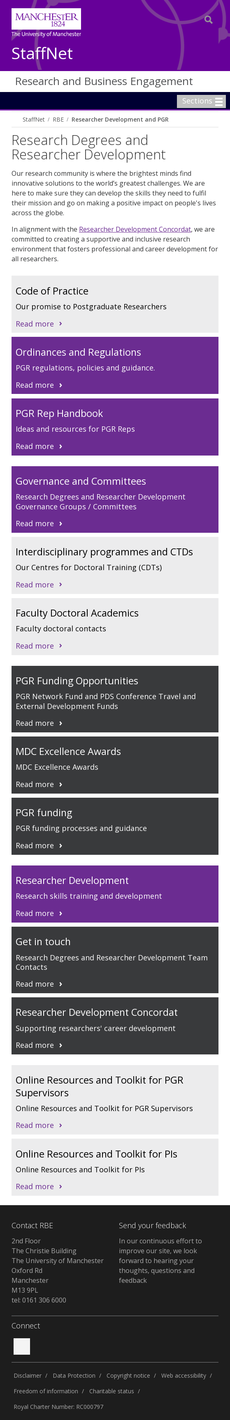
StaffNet (42, 54)
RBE (58, 119)
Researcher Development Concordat (135, 229)
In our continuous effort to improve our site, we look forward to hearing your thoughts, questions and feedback (160, 1260)
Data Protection (74, 1375)
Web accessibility (183, 1375)
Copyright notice (128, 1375)
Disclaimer (28, 1375)
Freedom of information (46, 1391)
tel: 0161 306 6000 (39, 1300)
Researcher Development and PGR (120, 119)
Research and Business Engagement (104, 81)
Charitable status (111, 1391)
